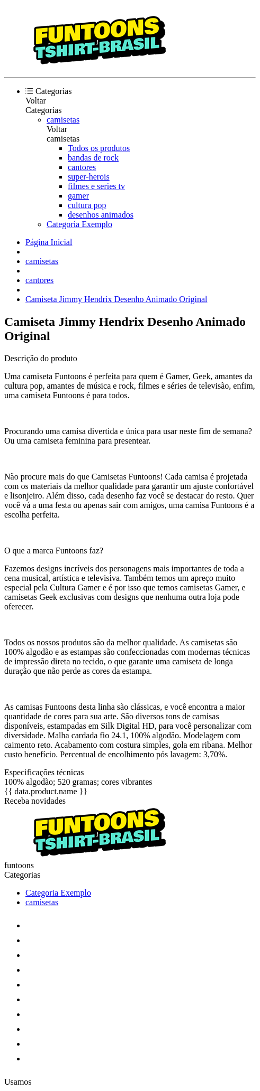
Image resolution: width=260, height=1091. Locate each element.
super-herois (89, 176)
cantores (82, 167)
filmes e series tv (96, 186)
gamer (78, 195)
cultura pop (87, 205)
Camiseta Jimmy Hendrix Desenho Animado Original (116, 299)
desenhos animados (100, 214)
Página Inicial (48, 242)
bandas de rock (93, 157)
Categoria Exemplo (79, 224)
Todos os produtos (99, 148)
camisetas (63, 119)
